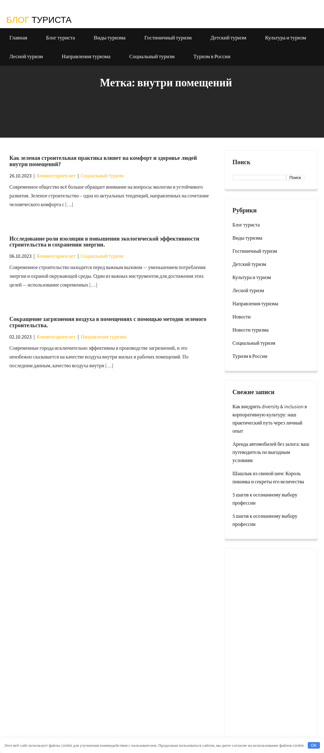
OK (314, 745)
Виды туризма (110, 37)
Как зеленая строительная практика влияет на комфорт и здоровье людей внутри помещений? (103, 161)
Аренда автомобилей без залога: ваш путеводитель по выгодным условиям (271, 452)
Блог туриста (60, 37)
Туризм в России (211, 56)
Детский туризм (228, 37)
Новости (242, 316)
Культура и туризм (285, 37)
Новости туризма (251, 330)
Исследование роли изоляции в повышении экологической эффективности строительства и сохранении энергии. (104, 241)
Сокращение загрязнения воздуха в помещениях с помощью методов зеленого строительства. (107, 322)
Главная (18, 37)
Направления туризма (86, 56)
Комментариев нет (56, 175)
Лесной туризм (26, 56)
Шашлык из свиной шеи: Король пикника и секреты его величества (268, 477)
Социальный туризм (152, 56)
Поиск (241, 162)
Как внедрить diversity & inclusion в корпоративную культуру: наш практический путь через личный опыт (270, 418)
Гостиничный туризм (168, 37)
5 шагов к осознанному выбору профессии (265, 498)
